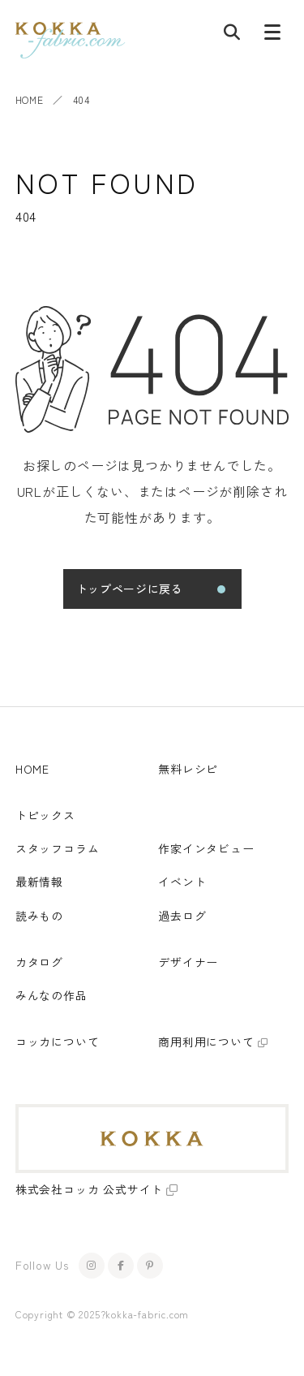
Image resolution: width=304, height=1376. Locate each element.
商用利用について (206, 1041)
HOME (29, 99)
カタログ (39, 962)
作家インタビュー (206, 848)
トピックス (45, 815)
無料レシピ (188, 769)
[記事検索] (232, 35)
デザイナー (188, 962)
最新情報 (39, 881)
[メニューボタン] (272, 35)
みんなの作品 (51, 995)
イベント (182, 881)
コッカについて (57, 1041)
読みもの (39, 916)
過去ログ (182, 916)
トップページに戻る (129, 588)
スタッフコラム (57, 848)
